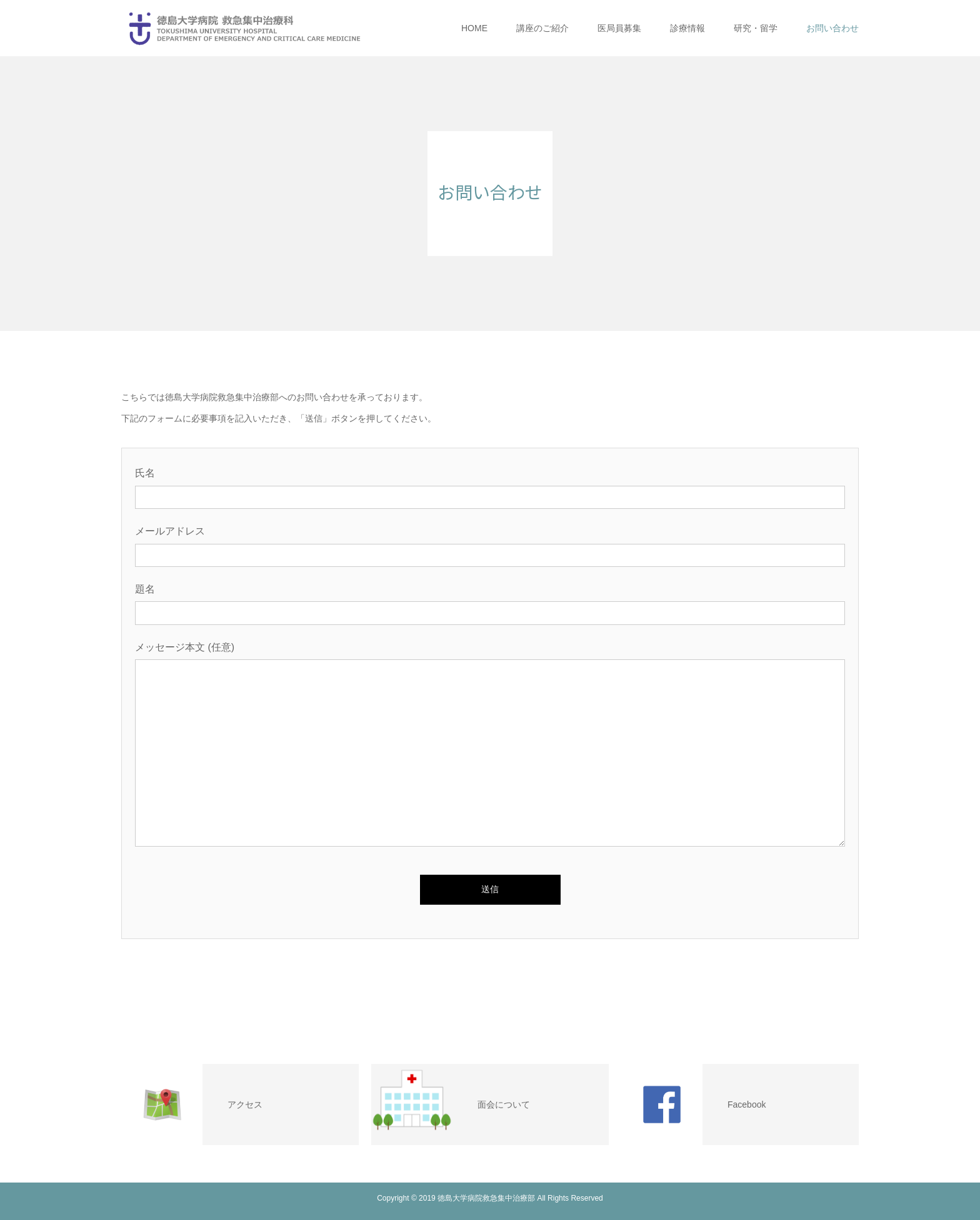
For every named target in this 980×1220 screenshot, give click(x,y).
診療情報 (687, 28)
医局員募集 (619, 28)
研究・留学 (756, 28)
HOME (474, 28)
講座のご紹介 (542, 28)
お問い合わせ (832, 28)
